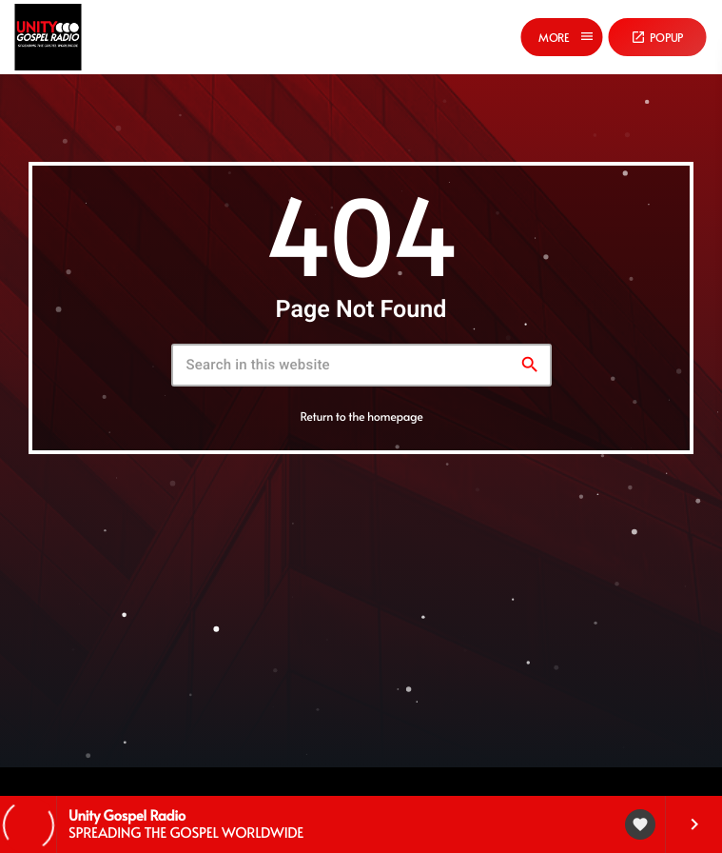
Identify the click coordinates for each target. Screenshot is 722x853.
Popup (657, 37)
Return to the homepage (361, 416)
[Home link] (47, 37)
